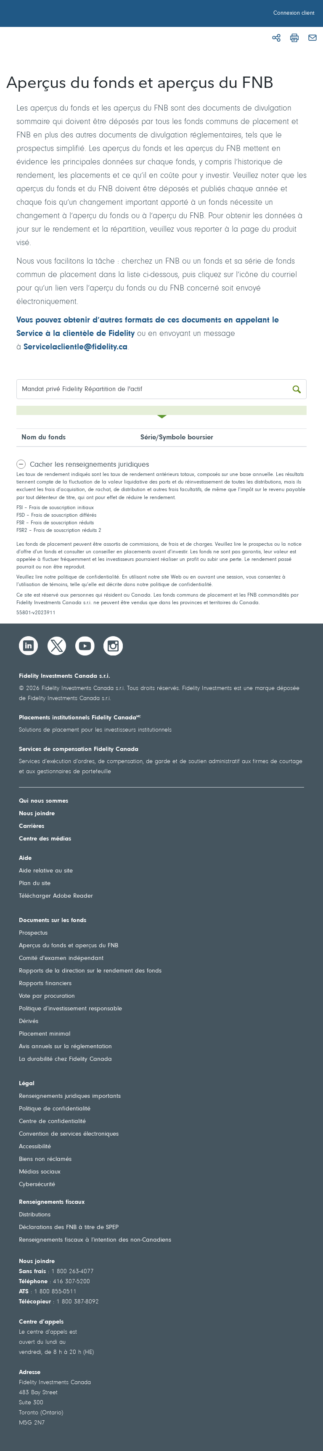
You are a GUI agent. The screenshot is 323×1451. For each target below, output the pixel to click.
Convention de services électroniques (69, 1134)
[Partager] (276, 38)
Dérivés (28, 1021)
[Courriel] (312, 38)
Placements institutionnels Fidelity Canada (80, 718)
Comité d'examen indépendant (61, 958)
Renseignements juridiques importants (70, 1096)
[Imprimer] (294, 38)
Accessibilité (35, 1147)
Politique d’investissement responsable (70, 1009)
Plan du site (34, 883)
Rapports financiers (45, 984)
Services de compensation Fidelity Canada (78, 749)
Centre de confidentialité (52, 1121)
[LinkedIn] (28, 645)
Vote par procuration (47, 996)
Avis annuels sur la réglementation (65, 1047)
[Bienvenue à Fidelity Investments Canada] (54, 14)
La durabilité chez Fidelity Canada (65, 1059)
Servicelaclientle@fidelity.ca (75, 347)
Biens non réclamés (45, 1159)
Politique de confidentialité (54, 1109)
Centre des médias (45, 839)
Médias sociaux (40, 1172)
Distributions (34, 1215)
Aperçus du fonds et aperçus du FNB (68, 946)
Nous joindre (37, 814)
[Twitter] (56, 645)
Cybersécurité (37, 1184)
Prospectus (33, 933)
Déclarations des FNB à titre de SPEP (69, 1227)
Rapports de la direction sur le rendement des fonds (90, 971)
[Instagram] (113, 645)
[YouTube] (85, 645)
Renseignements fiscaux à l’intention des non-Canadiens (95, 1240)
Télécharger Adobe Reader (56, 896)
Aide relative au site (46, 871)
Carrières (31, 826)
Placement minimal (44, 1034)
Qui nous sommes (43, 801)
